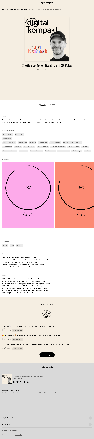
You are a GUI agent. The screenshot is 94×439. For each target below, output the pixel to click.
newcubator (18, 435)
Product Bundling (42, 147)
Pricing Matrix (43, 143)
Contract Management (58, 147)
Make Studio (13, 431)
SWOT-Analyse (76, 151)
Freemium (18, 147)
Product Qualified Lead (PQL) (72, 143)
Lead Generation (55, 143)
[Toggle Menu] (3, 2)
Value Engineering (63, 151)
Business (14, 10)
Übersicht (42, 104)
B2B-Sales (87, 151)
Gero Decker (57, 70)
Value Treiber (24, 151)
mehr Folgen (47, 355)
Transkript (51, 104)
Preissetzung (22, 143)
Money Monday (24, 10)
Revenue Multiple (73, 147)
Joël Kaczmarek (47, 70)
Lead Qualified (7, 147)
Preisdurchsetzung (36, 151)
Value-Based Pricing (9, 143)
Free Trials (85, 147)
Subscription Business (10, 151)
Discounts (32, 143)
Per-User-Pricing (29, 147)
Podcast (5, 10)
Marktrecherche (50, 151)
